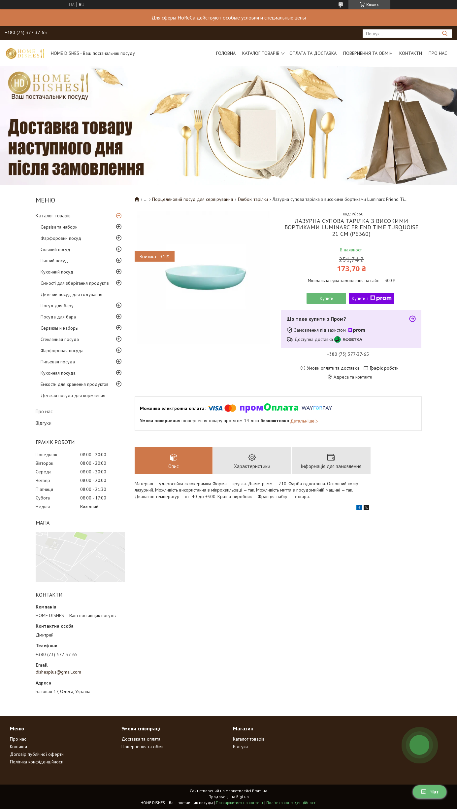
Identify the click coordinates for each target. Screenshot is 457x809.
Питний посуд (54, 261)
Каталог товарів (260, 53)
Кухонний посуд (57, 272)
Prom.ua (259, 790)
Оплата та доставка (313, 53)
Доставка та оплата (140, 739)
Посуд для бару (57, 306)
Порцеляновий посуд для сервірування (192, 199)
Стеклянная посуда (60, 339)
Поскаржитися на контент (239, 802)
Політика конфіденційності (36, 762)
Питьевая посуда (58, 362)
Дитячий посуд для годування (71, 294)
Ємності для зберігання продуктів (75, 283)
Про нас (438, 53)
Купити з (372, 298)
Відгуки (43, 423)
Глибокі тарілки (253, 199)
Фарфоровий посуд (61, 238)
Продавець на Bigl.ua (229, 796)
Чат (430, 792)
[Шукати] (444, 33)
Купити (326, 298)
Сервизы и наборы (60, 328)
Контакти (410, 53)
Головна (226, 53)
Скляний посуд (55, 249)
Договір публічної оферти (37, 754)
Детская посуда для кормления (73, 395)
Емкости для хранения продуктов (75, 384)
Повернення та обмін (368, 53)
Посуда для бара (58, 317)
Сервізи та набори (59, 227)
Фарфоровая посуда (62, 350)
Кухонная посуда (58, 373)
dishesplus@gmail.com (58, 672)
